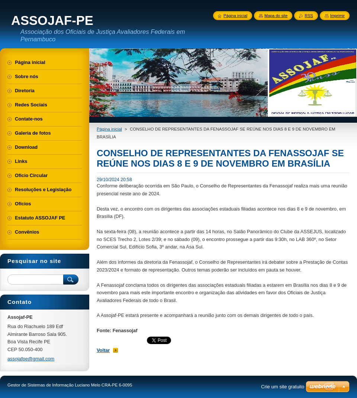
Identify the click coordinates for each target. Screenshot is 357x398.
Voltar (103, 350)
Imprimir (337, 15)
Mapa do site (275, 15)
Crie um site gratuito (282, 386)
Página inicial (109, 129)
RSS (309, 15)
